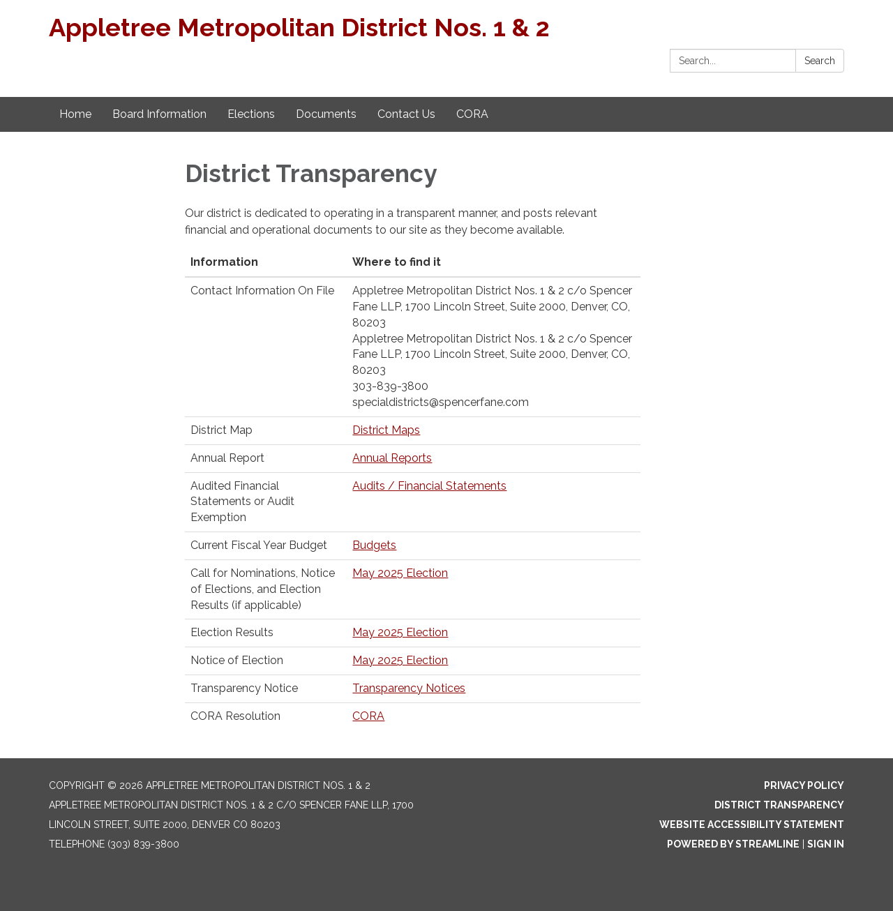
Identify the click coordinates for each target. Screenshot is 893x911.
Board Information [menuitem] (159, 114)
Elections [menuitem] (251, 114)
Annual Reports (392, 458)
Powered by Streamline (733, 844)
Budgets (374, 545)
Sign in (825, 844)
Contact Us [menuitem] (406, 114)
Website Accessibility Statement (751, 824)
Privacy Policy (804, 785)
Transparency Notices (408, 688)
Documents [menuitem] (326, 114)
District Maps (386, 430)
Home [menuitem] (75, 114)
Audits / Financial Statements (429, 485)
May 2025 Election (400, 573)
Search (819, 60)
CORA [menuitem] (472, 114)
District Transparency (779, 805)
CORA (368, 716)
